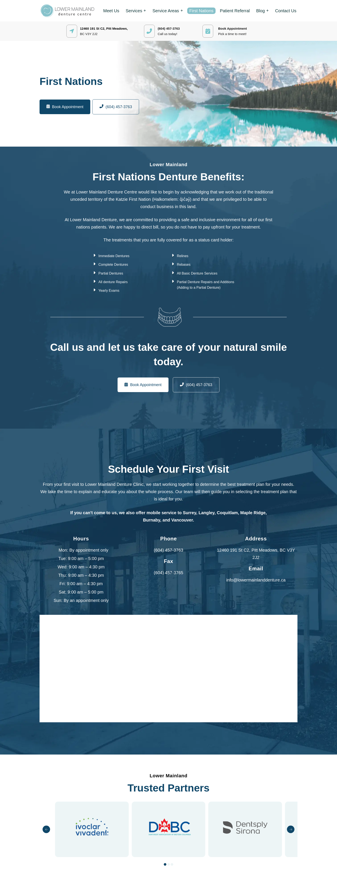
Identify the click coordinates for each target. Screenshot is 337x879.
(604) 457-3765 (168, 572)
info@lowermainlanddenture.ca (256, 580)
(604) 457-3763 (168, 550)
